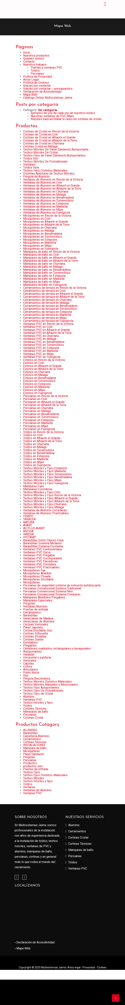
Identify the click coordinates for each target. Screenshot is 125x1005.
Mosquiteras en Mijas (37, 245)
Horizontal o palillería (37, 657)
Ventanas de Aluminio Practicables (46, 513)
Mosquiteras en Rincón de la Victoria (47, 215)
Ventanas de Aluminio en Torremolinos (48, 200)
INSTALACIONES (34, 745)
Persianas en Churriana (38, 408)
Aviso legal (74, 967)
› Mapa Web (22, 948)
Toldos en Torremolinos (38, 450)
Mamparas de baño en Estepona (44, 276)
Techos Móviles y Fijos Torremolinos (47, 474)
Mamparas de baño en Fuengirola (45, 285)
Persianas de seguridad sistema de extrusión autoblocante (62, 585)
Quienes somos (33, 58)
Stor (26, 675)
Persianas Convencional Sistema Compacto (51, 594)
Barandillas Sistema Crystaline (43, 546)
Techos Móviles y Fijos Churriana (44, 504)
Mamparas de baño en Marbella (43, 279)
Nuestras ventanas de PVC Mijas (52, 116)
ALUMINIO (30, 730)
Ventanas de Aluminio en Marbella (45, 206)
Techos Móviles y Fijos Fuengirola (45, 483)
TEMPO (28, 516)
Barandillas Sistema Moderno (42, 543)
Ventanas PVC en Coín (37, 327)
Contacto (29, 61)
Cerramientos (32, 612)
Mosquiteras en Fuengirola (40, 248)
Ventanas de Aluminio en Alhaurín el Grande (51, 185)
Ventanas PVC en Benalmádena (43, 342)
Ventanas (29, 164)
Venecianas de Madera (38, 618)
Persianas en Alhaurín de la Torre (44, 405)
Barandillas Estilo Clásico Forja (43, 540)
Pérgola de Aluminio (36, 176)
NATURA (28, 522)
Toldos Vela (31, 167)
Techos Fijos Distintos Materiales (45, 170)
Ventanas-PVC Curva (36, 552)
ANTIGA (28, 531)
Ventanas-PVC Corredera (39, 564)
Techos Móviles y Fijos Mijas (42, 480)
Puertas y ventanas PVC (46, 67)
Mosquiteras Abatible (37, 573)
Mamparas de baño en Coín (41, 254)
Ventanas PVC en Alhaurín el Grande (46, 330)
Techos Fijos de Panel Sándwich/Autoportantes (54, 155)
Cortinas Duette (33, 639)
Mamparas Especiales (37, 600)
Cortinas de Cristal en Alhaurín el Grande (49, 137)
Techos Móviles (33, 778)
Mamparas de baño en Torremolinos (46, 273)
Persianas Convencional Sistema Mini (48, 591)
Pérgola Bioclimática (36, 678)
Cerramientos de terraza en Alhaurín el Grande (53, 294)
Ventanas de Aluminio (37, 790)
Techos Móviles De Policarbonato (45, 161)
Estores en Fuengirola (37, 393)
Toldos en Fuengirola (37, 465)
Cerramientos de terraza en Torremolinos (50, 309)
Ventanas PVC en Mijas (38, 354)
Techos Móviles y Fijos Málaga (43, 507)
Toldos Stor (30, 158)
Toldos (35, 70)
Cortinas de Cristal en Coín (40, 134)
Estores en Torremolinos (39, 381)
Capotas (28, 663)
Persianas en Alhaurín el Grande (44, 402)
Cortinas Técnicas (34, 708)
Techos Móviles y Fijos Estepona (45, 468)
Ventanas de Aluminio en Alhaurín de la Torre (52, 188)
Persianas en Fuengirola (39, 429)
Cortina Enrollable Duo (37, 630)
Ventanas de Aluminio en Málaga (44, 194)
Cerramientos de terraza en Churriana (47, 300)
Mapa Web (30, 94)
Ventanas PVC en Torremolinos (43, 345)
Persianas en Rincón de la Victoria (45, 396)
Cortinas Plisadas (34, 636)
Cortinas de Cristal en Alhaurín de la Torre (50, 140)
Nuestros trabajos (35, 64)
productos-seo (33, 766)
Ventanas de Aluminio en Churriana (45, 191)
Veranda (28, 654)
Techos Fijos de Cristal (38, 693)
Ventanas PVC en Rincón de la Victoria (48, 324)
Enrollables (30, 642)
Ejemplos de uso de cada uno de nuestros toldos (63, 113)
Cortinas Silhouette (35, 633)
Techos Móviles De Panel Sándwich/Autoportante (56, 149)
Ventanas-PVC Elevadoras (40, 561)
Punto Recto (31, 672)
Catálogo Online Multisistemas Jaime (47, 97)
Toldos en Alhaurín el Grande (41, 438)
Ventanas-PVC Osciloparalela (42, 558)
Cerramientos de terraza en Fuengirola (48, 321)
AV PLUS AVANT (34, 528)
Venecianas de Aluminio (39, 621)
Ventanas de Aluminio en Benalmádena (48, 197)
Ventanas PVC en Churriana (41, 336)
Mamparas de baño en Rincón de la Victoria (51, 251)
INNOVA (28, 534)
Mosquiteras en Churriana (40, 227)
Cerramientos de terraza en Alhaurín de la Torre (54, 297)
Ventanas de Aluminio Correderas (45, 510)
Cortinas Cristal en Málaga (40, 146)
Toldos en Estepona (36, 456)
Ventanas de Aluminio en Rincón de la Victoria (53, 179)
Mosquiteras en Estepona (40, 239)
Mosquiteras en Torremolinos (42, 236)
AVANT (27, 525)
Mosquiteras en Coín (36, 218)
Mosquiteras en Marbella (39, 242)
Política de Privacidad (37, 76)
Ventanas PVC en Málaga (39, 339)
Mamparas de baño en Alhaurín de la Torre (50, 260)
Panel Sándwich (33, 754)
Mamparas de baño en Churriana (44, 263)
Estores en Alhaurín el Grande (42, 366)
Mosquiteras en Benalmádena (42, 233)
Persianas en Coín (35, 399)
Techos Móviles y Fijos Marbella (44, 471)
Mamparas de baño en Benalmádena (47, 269)
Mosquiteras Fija (34, 570)
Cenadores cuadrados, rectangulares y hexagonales (57, 648)
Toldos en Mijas (33, 462)
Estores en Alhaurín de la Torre (43, 369)
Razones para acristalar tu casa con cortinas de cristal (66, 119)
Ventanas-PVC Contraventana (42, 549)
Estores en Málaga (35, 375)
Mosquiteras (31, 582)
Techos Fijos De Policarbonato (43, 690)
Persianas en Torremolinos (40, 417)
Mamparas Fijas (33, 486)
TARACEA (29, 519)
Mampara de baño (35, 748)
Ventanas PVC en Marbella (40, 351)
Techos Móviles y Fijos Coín (41, 492)
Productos (30, 763)
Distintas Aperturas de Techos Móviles (48, 173)
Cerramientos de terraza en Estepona (47, 312)
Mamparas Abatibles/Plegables (44, 597)
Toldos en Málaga (34, 447)
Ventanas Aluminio (35, 606)
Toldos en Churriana (36, 444)
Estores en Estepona (37, 384)
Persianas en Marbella (38, 423)
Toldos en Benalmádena (39, 453)
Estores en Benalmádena (39, 378)
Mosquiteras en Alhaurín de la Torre (46, 224)
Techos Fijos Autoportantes (41, 687)
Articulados (30, 669)
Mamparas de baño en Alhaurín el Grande (50, 257)
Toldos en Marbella (35, 459)
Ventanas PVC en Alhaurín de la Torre (47, 333)
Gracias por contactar (37, 85)
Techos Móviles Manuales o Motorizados (50, 684)
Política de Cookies (36, 82)
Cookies (101, 967)
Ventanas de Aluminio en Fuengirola (46, 212)
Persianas (37, 73)
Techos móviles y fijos (38, 702)
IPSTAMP (29, 537)
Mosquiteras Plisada (37, 576)
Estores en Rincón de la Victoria (44, 360)
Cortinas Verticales (35, 624)
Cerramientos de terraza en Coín (44, 291)
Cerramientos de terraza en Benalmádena (50, 306)
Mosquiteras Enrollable (38, 579)
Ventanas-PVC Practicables (41, 567)
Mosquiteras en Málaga (38, 230)
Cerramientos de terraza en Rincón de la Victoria (54, 288)
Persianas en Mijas (35, 426)
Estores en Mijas (34, 390)
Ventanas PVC (32, 699)
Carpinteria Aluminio (36, 736)
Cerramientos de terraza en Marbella (47, 315)
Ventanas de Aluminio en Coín (42, 182)
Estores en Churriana (36, 372)
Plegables (30, 645)
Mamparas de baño (35, 711)
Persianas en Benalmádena (41, 414)
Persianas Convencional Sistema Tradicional (52, 588)
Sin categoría (47, 110)
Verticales (29, 660)
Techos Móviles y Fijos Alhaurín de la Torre (51, 501)
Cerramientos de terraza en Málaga (46, 303)
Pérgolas (29, 603)
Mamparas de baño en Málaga (43, 266)
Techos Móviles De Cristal (40, 152)
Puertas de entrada (35, 609)
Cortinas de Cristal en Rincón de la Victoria (51, 131)
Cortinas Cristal (33, 717)
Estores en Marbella (36, 387)
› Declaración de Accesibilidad (35, 942)
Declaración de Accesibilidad (42, 91)
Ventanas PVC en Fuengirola (41, 357)
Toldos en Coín (33, 435)
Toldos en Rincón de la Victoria (43, 432)
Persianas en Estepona (38, 420)
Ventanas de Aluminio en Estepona (46, 203)
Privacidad (89, 967)
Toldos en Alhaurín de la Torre (42, 441)
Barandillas (30, 615)
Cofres (27, 666)
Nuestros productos (36, 55)
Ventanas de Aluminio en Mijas (43, 209)
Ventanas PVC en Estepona (41, 348)
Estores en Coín (33, 363)
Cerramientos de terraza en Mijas (45, 318)
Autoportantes (32, 651)
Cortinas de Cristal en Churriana (43, 143)
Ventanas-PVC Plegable (39, 555)
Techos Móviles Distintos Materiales (47, 681)
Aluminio (28, 696)
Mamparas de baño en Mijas (41, 282)
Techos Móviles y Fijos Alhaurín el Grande (50, 498)
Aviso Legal (31, 79)
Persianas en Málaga (37, 411)
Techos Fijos (31, 772)
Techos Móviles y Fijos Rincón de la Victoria (52, 495)
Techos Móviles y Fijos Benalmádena (47, 477)
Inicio (26, 52)
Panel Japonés (33, 627)
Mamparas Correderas (37, 489)
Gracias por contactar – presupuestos (48, 88)
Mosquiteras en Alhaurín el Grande (45, 221)
